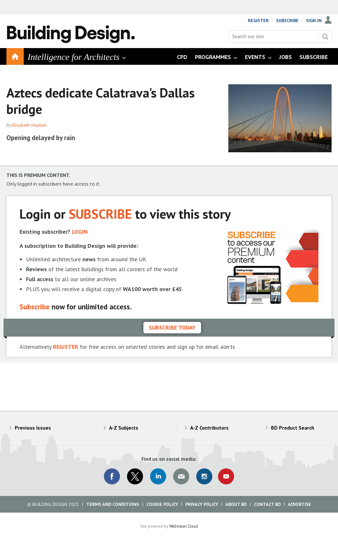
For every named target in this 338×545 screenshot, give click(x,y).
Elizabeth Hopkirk (29, 125)
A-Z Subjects (123, 427)
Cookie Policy (162, 504)
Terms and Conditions (112, 504)
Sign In (314, 20)
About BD (236, 504)
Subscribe (287, 20)
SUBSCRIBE (100, 213)
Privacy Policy (201, 504)
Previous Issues (33, 427)
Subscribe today (172, 327)
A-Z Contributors (209, 427)
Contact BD (267, 504)
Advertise (299, 504)
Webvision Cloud (183, 526)
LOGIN (80, 231)
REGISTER (65, 346)
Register (258, 20)
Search (325, 36)
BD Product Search (292, 427)
